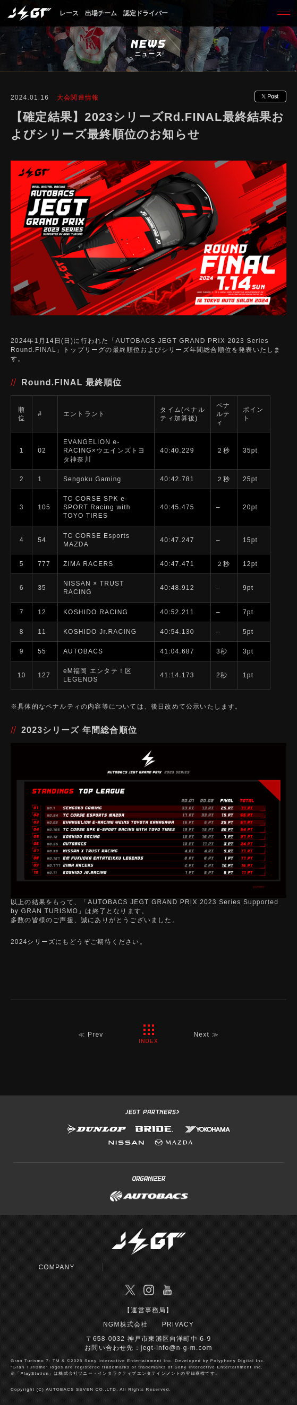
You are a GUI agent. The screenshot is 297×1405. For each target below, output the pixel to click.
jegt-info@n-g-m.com (177, 1347)
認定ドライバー (145, 13)
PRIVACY (178, 1324)
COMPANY (56, 1267)
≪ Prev (90, 1034)
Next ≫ (206, 1034)
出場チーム (101, 13)
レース (69, 13)
